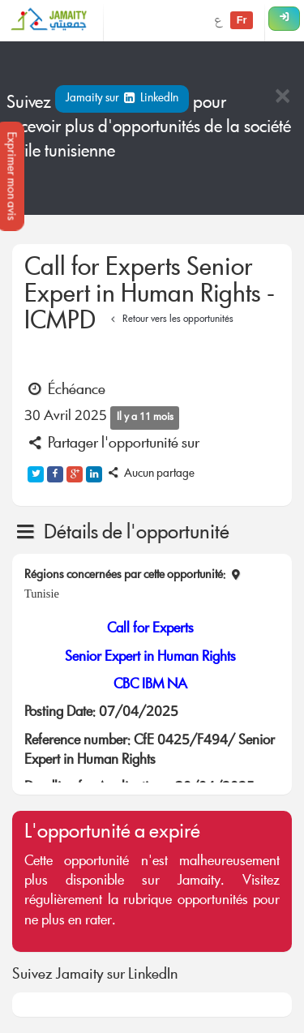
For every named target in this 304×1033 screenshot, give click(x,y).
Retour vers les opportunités (169, 319)
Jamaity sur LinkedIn (122, 99)
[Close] (282, 97)
